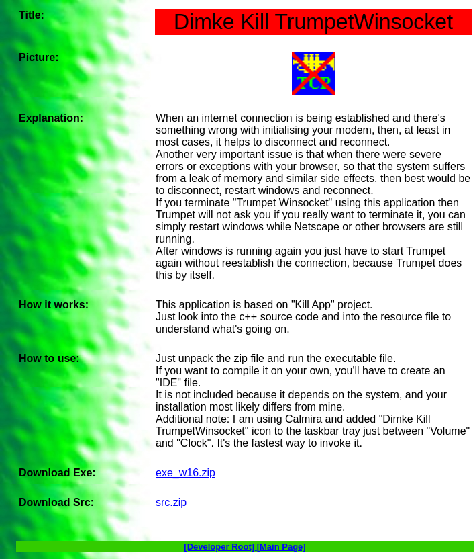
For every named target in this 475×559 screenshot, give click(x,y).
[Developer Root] (220, 547)
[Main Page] (281, 547)
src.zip (171, 502)
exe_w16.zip (185, 472)
